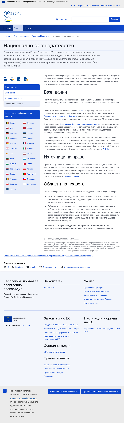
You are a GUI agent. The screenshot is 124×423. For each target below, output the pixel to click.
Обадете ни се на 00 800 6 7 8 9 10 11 (61, 325)
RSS (73, 6)
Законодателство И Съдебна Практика (31, 36)
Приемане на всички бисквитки (64, 392)
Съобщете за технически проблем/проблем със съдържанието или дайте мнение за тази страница (48, 256)
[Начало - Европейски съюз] (15, 319)
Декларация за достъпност (96, 295)
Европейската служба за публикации (60, 116)
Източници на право (14, 98)
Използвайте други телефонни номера (61, 329)
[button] (7, 267)
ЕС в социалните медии (54, 352)
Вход (118, 5)
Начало (8, 28)
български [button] (62, 19)
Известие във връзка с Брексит (98, 299)
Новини (27, 28)
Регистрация (107, 5)
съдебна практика (72, 176)
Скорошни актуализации (88, 6)
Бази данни (10, 93)
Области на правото (14, 104)
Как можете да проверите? (55, 2)
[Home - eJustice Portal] (12, 16)
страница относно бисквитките (23, 398)
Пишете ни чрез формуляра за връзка (61, 332)
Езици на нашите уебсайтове (57, 365)
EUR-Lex (106, 149)
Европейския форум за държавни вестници (79, 124)
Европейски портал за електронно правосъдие (21, 285)
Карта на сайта (90, 303)
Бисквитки (48, 376)
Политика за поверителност (96, 291)
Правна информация (93, 288)
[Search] (114, 19)
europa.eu (25, 325)
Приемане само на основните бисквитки (101, 392)
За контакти (49, 288)
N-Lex (80, 110)
